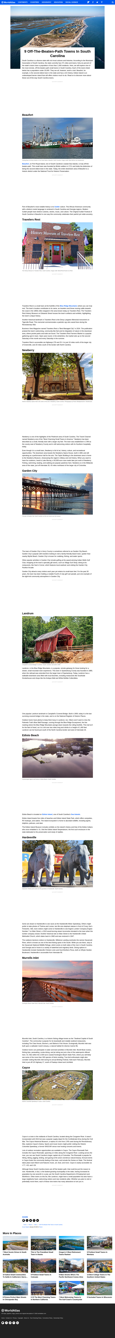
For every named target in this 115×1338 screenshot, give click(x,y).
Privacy (15, 1318)
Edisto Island (47, 814)
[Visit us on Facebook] (6, 1322)
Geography (46, 2)
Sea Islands (75, 814)
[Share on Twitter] (30, 1220)
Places (40, 1227)
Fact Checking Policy (36, 1318)
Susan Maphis (25, 1227)
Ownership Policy (58, 1318)
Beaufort (25, 164)
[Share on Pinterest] (34, 1220)
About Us (26, 1318)
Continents (23, 2)
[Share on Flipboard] (23, 1220)
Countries (34, 2)
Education (58, 2)
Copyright (20, 1318)
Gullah (57, 207)
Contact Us (9, 1318)
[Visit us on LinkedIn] (17, 1322)
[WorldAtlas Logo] (9, 2)
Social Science (71, 2)
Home (3, 1318)
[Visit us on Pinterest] (13, 1322)
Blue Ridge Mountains (68, 306)
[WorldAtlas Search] (113, 2)
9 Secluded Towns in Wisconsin (99, 1297)
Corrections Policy (47, 1318)
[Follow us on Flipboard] (2, 1322)
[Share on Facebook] (27, 1220)
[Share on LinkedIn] (37, 1220)
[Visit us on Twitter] (10, 1322)
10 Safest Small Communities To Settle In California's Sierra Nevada (14, 1277)
